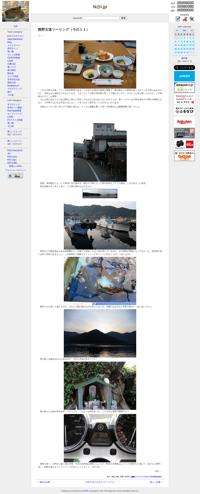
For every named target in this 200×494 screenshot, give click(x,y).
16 (184, 45)
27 (176, 52)
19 (193, 45)
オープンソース (14, 114)
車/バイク (11, 67)
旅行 (9, 92)
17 (187, 45)
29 (181, 52)
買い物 (10, 51)
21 (178, 49)
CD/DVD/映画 (13, 58)
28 (178, 52)
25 (190, 49)
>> (192, 30)
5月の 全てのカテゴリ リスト (99, 482)
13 (176, 45)
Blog (9, 42)
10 (187, 42)
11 (190, 42)
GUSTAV (85, 491)
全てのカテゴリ (16, 36)
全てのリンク (13, 104)
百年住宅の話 (13, 79)
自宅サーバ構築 (14, 107)
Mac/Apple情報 (14, 110)
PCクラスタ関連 (15, 120)
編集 (133, 477)
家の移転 (11, 70)
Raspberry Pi (13, 85)
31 (187, 52)
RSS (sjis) (12, 160)
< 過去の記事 (44, 482)
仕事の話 (11, 64)
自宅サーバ (12, 48)
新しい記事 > (156, 482)
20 (176, 49)
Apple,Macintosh (15, 39)
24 (187, 49)
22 (181, 49)
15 (181, 45)
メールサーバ (13, 45)
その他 (10, 95)
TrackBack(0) (155, 477)
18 (190, 45)
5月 (184, 30)
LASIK (10, 61)
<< (177, 30)
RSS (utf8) (12, 163)
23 (184, 49)
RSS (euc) (12, 156)
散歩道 (10, 73)
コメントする (142, 477)
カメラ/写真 (12, 76)
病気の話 (11, 82)
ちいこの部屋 (13, 54)
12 (193, 42)
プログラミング (14, 89)
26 (193, 49)
